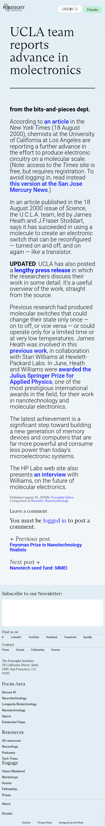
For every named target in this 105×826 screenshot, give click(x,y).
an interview (50, 474)
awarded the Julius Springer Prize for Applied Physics (50, 375)
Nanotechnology (57, 501)
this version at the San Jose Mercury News (46, 186)
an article (56, 121)
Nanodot (37, 501)
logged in (54, 520)
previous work (28, 350)
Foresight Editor (62, 497)
